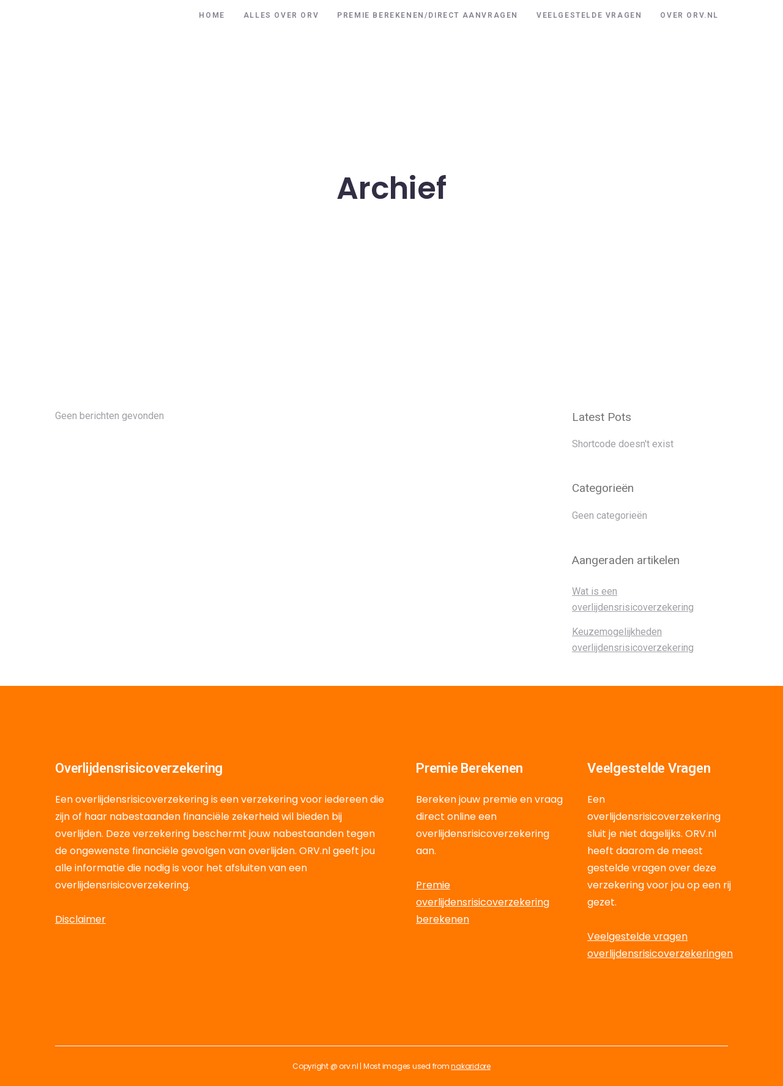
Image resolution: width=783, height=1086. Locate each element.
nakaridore (471, 1066)
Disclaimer (80, 919)
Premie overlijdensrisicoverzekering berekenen (482, 902)
